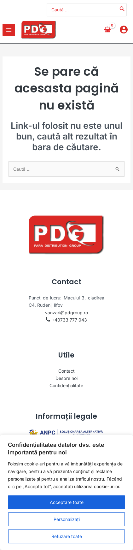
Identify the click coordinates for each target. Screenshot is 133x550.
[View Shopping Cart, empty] (107, 30)
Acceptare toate (67, 502)
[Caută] (122, 9)
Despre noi (66, 378)
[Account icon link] (123, 30)
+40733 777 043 (69, 320)
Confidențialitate (66, 386)
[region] (66, 492)
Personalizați (67, 519)
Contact (66, 371)
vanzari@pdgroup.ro (66, 313)
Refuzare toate (66, 536)
